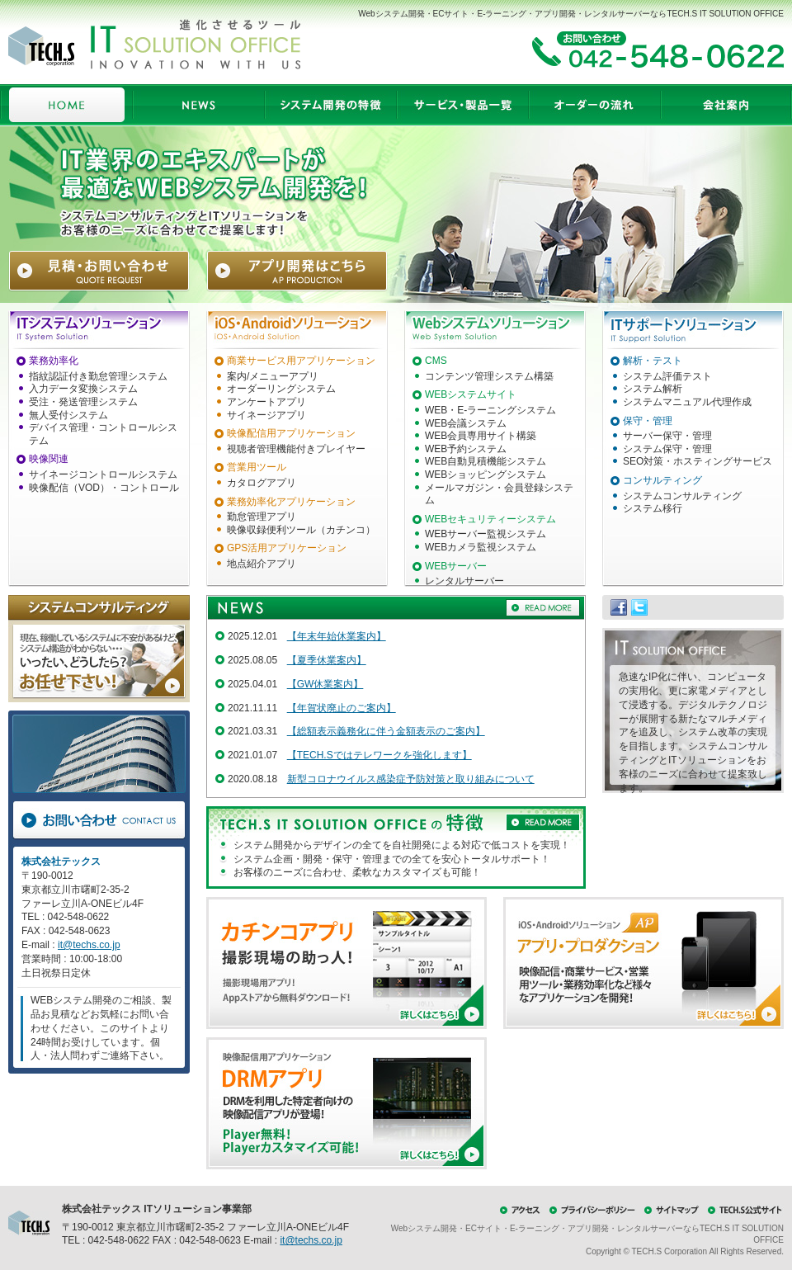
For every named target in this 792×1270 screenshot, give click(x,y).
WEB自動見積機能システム (485, 461)
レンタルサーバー (464, 581)
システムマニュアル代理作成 (687, 402)
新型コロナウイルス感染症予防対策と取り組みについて (411, 779)
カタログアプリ (261, 483)
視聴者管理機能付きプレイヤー (296, 449)
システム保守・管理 (667, 449)
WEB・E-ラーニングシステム (490, 410)
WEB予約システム (466, 449)
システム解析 (652, 388)
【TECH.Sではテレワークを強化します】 (379, 755)
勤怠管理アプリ (261, 516)
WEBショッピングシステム (485, 474)
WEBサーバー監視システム (485, 534)
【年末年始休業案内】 (336, 636)
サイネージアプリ (266, 415)
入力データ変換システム (83, 388)
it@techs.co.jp (89, 945)
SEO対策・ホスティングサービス (697, 461)
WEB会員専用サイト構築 (480, 435)
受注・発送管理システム (83, 402)
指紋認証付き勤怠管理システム (98, 376)
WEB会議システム (466, 423)
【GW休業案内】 (325, 684)
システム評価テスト (667, 376)
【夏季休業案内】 (326, 660)
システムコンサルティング (682, 496)
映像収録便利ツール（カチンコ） (301, 530)
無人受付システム (68, 415)
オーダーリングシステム (281, 388)
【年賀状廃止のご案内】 (341, 708)
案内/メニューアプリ (272, 376)
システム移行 (652, 508)
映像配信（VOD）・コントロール (104, 487)
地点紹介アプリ (261, 563)
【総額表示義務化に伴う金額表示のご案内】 (386, 731)
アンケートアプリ (266, 402)
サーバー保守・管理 (667, 435)
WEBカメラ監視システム (480, 547)
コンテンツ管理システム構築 (489, 376)
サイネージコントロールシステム (103, 474)
